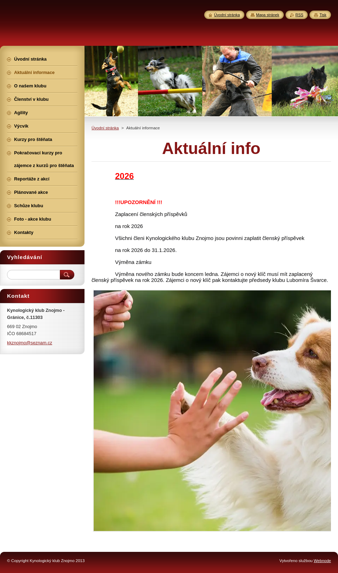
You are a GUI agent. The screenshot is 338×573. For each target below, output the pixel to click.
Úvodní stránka (105, 128)
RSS (299, 15)
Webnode (322, 561)
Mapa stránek (267, 15)
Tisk (322, 15)
